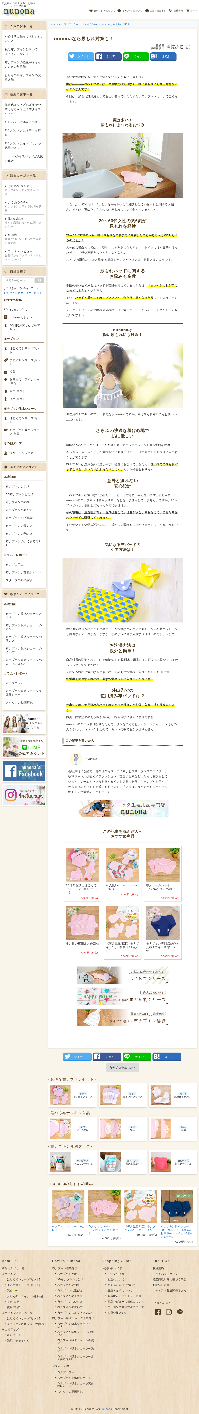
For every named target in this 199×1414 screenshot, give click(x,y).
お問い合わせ (161, 1285)
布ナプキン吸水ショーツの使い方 (24, 638)
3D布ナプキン (19, 309)
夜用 (29, 292)
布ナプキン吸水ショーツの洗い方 (24, 650)
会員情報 (176, 9)
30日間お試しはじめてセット (25, 327)
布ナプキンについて (129, 9)
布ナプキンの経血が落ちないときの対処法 (23, 64)
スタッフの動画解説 (19, 580)
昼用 (21, 292)
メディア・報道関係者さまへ (171, 1290)
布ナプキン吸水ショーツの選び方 (24, 627)
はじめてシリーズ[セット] (25, 350)
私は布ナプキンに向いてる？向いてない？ (21, 51)
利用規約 (158, 1268)
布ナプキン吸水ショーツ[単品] (25, 431)
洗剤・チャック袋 (22, 453)
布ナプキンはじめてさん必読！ (24, 190)
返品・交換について (120, 1290)
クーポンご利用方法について (126, 1307)
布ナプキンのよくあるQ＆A (23, 543)
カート (191, 9)
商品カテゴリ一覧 (13, 1268)
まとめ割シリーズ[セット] (25, 362)
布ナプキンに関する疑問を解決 (24, 206)
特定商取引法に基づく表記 (170, 1279)
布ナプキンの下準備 (19, 518)
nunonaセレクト (21, 317)
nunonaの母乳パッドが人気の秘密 (24, 158)
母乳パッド (14, 1335)
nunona (107, 1409)
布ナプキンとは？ (18, 486)
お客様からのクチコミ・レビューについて (24, 255)
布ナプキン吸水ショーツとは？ (24, 615)
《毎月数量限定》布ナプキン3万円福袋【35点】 (140, 1228)
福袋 (13, 371)
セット (38, 292)
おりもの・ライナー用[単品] (25, 381)
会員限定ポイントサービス (124, 1296)
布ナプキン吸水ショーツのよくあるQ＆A (24, 662)
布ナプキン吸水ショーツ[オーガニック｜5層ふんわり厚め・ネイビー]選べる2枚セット (177, 1231)
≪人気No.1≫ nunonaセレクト (68, 1228)
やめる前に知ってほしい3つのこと (24, 38)
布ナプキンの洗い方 (19, 533)
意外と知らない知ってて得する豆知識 (24, 239)
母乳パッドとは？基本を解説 (23, 133)
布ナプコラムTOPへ (122, 1067)
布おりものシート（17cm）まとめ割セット (103, 1229)
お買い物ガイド (155, 9)
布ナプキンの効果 (18, 502)
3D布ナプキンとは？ (20, 494)
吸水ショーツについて (102, 9)
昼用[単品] (17, 391)
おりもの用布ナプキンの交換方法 (23, 77)
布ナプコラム (15, 564)
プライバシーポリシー (167, 1274)
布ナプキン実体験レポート (24, 572)
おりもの (10, 292)
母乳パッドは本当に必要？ (23, 122)
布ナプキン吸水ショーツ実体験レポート (24, 692)
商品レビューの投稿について (126, 1301)
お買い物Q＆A (117, 1312)
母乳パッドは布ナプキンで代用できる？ (23, 146)
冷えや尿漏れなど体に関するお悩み (24, 222)
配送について (116, 1279)
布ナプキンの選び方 (19, 510)
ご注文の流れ (116, 1274)
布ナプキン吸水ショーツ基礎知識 (73, 1318)
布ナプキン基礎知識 (65, 1268)
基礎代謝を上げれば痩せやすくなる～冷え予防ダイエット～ (23, 109)
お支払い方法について (122, 1285)
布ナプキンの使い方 (19, 525)
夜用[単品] (17, 399)
